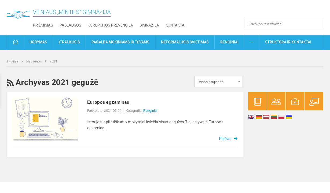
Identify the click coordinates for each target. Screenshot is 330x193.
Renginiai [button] (229, 42)
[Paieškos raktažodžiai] (283, 23)
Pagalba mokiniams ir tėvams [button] (120, 42)
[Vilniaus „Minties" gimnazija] (20, 16)
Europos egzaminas (108, 102)
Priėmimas (43, 25)
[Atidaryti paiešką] (317, 23)
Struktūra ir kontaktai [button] (288, 42)
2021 (53, 61)
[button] (286, 11)
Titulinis (13, 61)
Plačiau (225, 138)
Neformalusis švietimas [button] (185, 42)
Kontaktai (175, 25)
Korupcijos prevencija (110, 25)
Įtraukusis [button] (69, 42)
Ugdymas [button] (38, 42)
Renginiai (150, 111)
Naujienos (34, 61)
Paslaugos (70, 25)
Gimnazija (149, 25)
